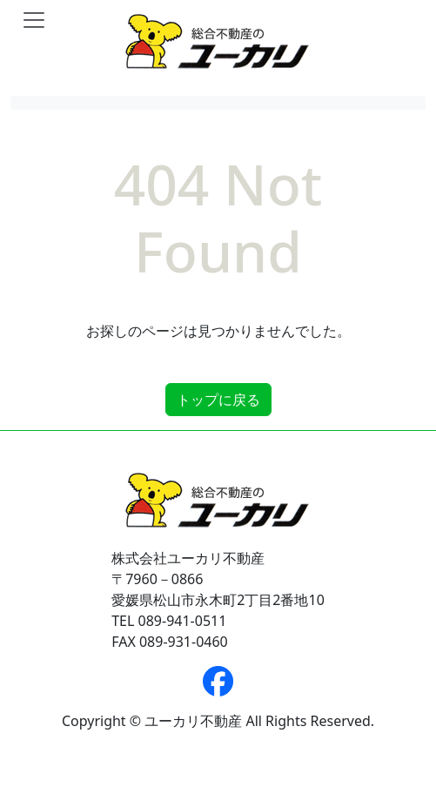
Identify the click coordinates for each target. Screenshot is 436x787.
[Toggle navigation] (33, 20)
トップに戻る (218, 399)
